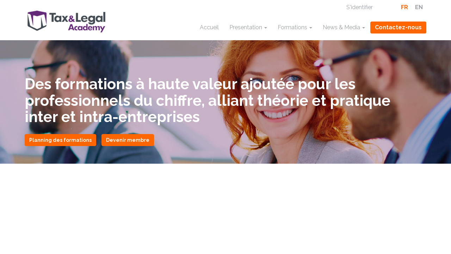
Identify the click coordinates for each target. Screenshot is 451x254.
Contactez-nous (398, 27)
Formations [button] (295, 27)
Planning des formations (60, 140)
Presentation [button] (248, 27)
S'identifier (359, 7)
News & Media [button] (344, 27)
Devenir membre (127, 140)
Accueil (209, 27)
